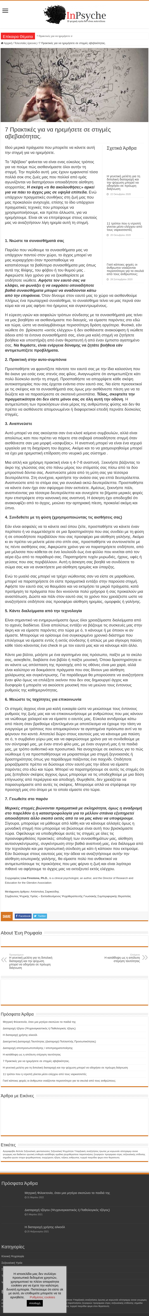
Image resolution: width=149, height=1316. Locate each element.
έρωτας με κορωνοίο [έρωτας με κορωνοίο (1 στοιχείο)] (109, 1151)
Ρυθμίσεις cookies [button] (42, 1297)
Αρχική (6, 43)
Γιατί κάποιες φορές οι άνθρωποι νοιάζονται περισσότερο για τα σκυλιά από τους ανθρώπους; (125, 269)
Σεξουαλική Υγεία (11, 1262)
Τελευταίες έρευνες (25, 43)
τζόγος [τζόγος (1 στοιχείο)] (57, 1157)
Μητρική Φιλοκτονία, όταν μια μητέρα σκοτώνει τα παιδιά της (39, 1021)
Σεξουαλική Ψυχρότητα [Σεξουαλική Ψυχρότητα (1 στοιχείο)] (62, 1151)
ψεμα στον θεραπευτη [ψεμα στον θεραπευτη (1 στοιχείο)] (108, 1157)
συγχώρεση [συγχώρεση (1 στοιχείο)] (47, 1157)
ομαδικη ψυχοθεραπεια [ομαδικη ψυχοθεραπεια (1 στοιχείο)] (66, 1154)
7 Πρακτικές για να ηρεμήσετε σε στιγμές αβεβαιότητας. (36, 1061)
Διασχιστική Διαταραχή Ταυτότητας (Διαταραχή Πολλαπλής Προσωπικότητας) (49, 1041)
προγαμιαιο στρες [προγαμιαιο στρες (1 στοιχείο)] (113, 1154)
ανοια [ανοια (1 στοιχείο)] (135, 1151)
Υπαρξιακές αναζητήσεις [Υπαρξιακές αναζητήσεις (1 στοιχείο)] (86, 1151)
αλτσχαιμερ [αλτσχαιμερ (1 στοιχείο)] (126, 1151)
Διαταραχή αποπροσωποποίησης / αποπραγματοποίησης (38, 1048)
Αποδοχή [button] (34, 1303)
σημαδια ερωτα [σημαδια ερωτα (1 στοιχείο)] (10, 1157)
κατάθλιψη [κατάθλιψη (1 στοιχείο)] (49, 1154)
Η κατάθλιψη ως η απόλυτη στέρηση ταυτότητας (118, 958)
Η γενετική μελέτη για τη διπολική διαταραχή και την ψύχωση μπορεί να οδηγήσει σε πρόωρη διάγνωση (123, 182)
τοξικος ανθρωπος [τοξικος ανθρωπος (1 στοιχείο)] (70, 1157)
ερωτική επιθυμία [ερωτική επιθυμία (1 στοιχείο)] (35, 1154)
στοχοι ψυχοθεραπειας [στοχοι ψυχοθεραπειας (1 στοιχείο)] (30, 1157)
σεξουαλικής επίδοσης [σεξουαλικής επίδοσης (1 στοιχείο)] (134, 1154)
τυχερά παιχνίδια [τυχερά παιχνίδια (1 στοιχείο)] (88, 1157)
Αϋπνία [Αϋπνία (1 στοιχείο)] (19, 1151)
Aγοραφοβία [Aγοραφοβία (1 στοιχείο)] (9, 1151)
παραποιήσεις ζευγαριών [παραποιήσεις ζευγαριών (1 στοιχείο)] (91, 1154)
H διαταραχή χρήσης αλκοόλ (20, 1034)
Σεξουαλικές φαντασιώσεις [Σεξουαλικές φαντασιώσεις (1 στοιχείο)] (37, 1151)
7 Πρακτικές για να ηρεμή (51, 36)
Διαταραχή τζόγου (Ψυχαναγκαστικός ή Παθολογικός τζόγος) (39, 1028)
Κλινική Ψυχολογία (12, 1256)
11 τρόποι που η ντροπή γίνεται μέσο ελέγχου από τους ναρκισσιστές (124, 226)
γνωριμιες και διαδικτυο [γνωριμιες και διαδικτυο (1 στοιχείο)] (14, 1154)
